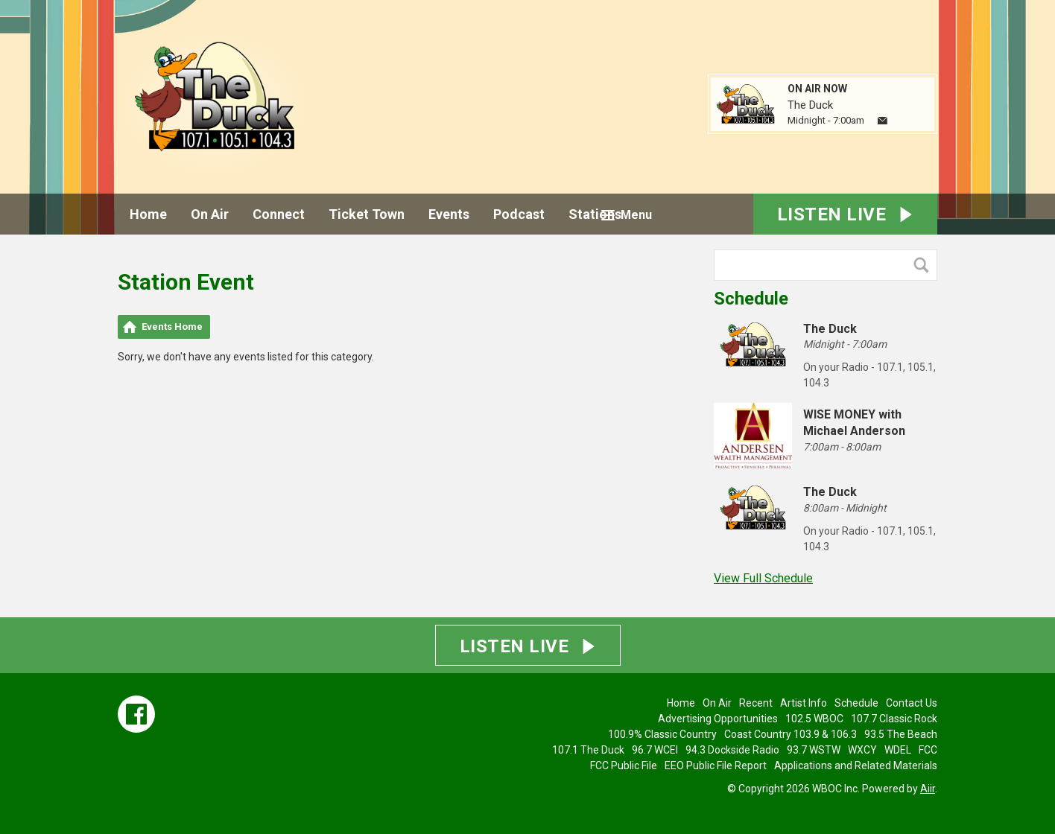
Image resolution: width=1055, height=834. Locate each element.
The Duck (810, 105)
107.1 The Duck (588, 750)
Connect (279, 214)
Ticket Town (367, 214)
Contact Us (911, 703)
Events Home (172, 326)
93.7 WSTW (813, 750)
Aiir (927, 789)
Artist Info (803, 703)
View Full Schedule (763, 578)
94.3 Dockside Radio (732, 750)
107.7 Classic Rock (894, 719)
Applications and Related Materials (855, 765)
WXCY (862, 750)
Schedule (751, 298)
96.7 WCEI (655, 750)
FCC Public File (623, 765)
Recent (756, 703)
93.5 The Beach (900, 734)
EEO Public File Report (716, 765)
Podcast (519, 214)
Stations (594, 214)
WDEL (897, 750)
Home (148, 214)
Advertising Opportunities (718, 719)
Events (448, 214)
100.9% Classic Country (662, 734)
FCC (928, 750)
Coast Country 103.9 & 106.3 (790, 734)
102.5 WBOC (814, 719)
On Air (210, 214)
